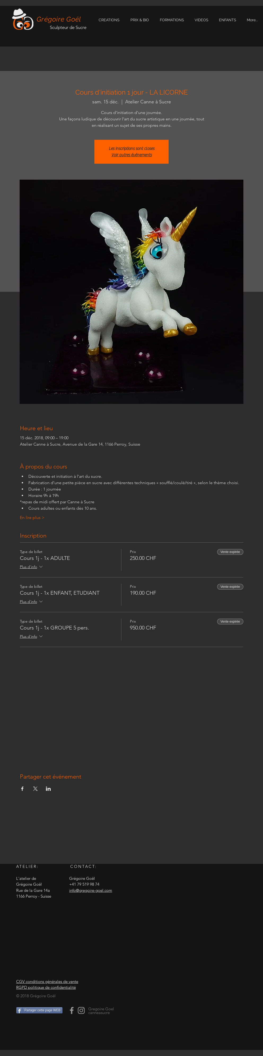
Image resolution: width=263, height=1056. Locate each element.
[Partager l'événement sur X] (35, 789)
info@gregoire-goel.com (90, 890)
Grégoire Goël (59, 19)
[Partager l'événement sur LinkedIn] (48, 789)
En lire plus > (32, 517)
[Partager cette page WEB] (39, 1010)
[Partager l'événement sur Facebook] (22, 789)
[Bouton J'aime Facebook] (49, 1030)
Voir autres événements (131, 155)
